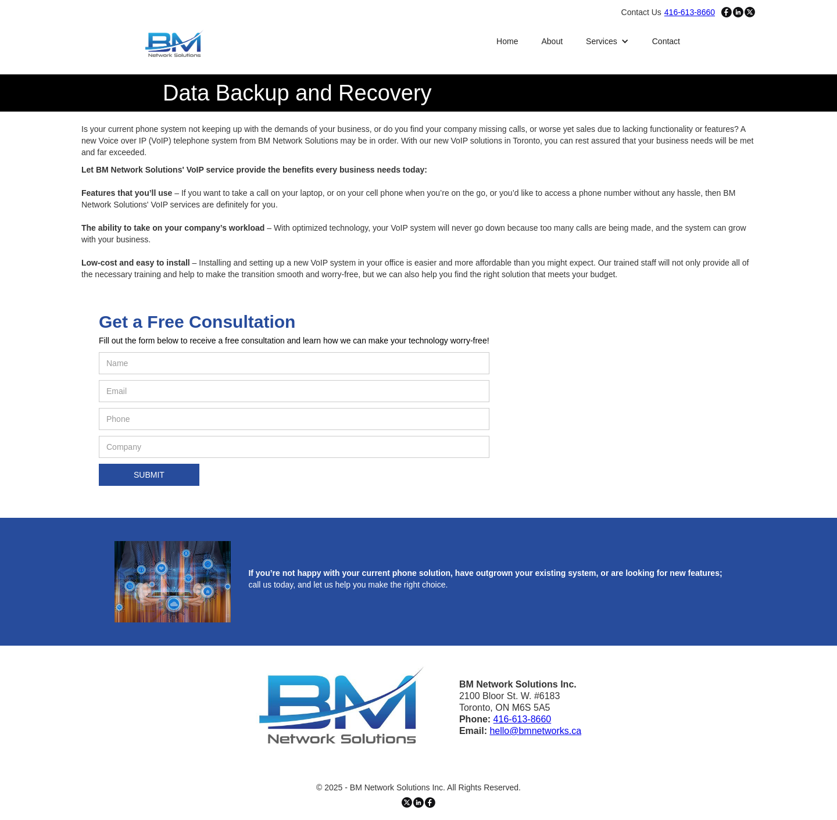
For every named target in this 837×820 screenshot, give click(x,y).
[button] (607, 41)
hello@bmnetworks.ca (535, 731)
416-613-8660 (522, 719)
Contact (666, 41)
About (552, 41)
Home (507, 41)
